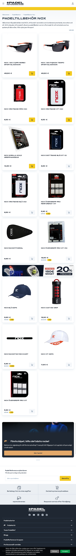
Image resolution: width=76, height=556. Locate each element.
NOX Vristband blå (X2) (15, 202)
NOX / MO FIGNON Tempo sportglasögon (52, 63)
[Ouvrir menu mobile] (3, 3)
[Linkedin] (38, 515)
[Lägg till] (32, 73)
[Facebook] (29, 515)
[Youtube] (34, 515)
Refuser (54, 551)
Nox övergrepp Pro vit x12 (54, 248)
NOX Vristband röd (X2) (15, 109)
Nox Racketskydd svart (16, 354)
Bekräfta (65, 478)
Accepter (65, 551)
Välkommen (5, 15)
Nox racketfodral (13, 248)
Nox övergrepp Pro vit (15, 400)
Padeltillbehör (16, 15)
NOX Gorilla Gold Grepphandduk (13, 156)
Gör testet (38, 453)
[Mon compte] (73, 3)
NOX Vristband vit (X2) (52, 109)
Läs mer (71, 30)
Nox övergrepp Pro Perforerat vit (51, 202)
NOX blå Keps (10, 308)
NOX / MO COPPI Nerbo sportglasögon (14, 63)
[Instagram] (42, 515)
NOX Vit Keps (47, 354)
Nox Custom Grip (49, 308)
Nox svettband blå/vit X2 (54, 155)
